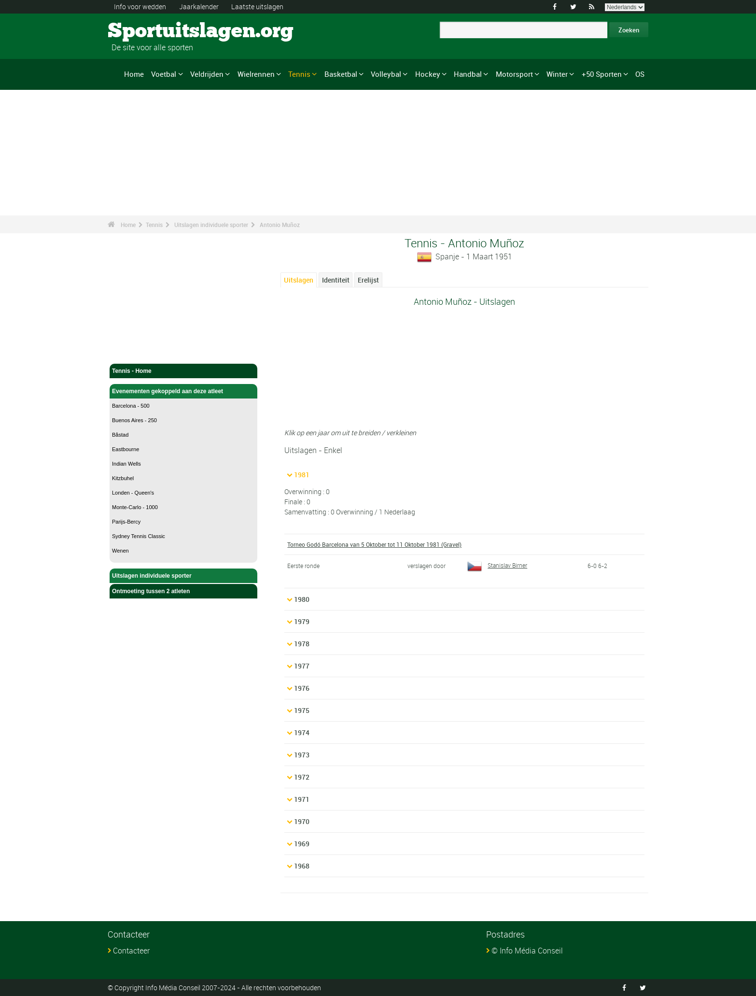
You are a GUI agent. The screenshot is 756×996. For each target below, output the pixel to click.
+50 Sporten (602, 74)
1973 (301, 754)
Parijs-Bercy (126, 522)
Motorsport (514, 74)
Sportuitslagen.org (144, 31)
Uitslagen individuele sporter (211, 224)
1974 (301, 732)
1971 (301, 799)
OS (639, 74)
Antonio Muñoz (280, 224)
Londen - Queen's (133, 493)
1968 (301, 865)
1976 (301, 688)
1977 (301, 665)
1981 (301, 474)
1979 (301, 621)
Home (134, 74)
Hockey (427, 74)
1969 (301, 843)
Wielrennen (256, 74)
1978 (301, 643)
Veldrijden (207, 74)
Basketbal (340, 74)
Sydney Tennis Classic (138, 536)
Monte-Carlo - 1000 (135, 507)
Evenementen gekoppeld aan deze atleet (183, 391)
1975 (301, 710)
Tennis (299, 74)
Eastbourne (125, 449)
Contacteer (131, 950)
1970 (301, 821)
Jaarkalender (199, 6)
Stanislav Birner (497, 565)
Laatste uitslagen (257, 6)
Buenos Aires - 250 (134, 420)
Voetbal (163, 74)
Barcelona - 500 (131, 406)
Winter (557, 74)
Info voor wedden (140, 6)
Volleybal (386, 74)
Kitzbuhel (123, 478)
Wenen (120, 551)
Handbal (468, 74)
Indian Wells (126, 464)
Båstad (120, 435)
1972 (301, 777)
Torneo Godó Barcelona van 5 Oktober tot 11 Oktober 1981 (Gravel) (374, 544)
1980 (301, 599)
